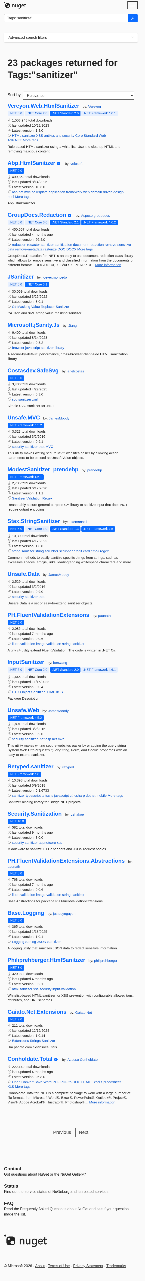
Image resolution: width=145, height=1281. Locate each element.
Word (47, 1082)
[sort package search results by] (78, 96)
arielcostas (76, 371)
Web (102, 135)
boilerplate (40, 192)
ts (43, 795)
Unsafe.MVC (24, 417)
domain (96, 192)
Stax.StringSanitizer (34, 521)
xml (34, 399)
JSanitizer (21, 276)
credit (78, 551)
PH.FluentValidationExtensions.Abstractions (66, 860)
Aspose (87, 215)
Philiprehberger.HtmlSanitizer (46, 960)
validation (53, 644)
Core (79, 135)
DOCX (71, 249)
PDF (55, 1082)
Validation (33, 498)
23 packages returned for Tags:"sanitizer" (63, 69)
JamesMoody (59, 418)
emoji (95, 551)
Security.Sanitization (35, 813)
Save (38, 1082)
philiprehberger (105, 961)
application (57, 192)
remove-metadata (29, 249)
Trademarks (116, 1266)
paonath (104, 616)
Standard (91, 135)
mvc (27, 192)
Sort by (14, 94)
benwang (60, 663)
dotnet (91, 795)
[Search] (133, 18)
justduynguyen (64, 913)
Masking (23, 307)
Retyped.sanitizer (31, 766)
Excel (96, 1082)
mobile (101, 795)
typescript (33, 795)
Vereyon (94, 106)
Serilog (30, 942)
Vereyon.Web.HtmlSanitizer (43, 105)
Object (25, 692)
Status (11, 1186)
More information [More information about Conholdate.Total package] (102, 1102)
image (41, 644)
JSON (41, 942)
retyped (68, 767)
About (40, 1266)
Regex (47, 498)
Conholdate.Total (30, 1058)
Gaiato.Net (83, 1012)
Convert (28, 1082)
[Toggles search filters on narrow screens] (132, 37)
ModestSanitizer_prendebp (43, 469)
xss (59, 842)
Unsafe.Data (24, 574)
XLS (11, 1086)
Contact (12, 1168)
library (59, 348)
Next (83, 1132)
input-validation (64, 989)
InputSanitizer (26, 662)
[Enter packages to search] (66, 18)
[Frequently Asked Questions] (9, 1203)
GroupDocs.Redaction (37, 214)
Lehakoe (77, 814)
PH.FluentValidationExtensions (48, 615)
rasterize (50, 249)
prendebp (94, 470)
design (118, 192)
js (52, 795)
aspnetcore (47, 842)
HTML (16, 135)
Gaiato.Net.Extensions (37, 1011)
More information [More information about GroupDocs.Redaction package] (108, 265)
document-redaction (88, 245)
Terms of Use (59, 1266)
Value (35, 307)
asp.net (17, 192)
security (68, 135)
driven (107, 192)
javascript (32, 348)
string (16, 551)
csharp (79, 795)
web (86, 192)
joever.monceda (55, 277)
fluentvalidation (23, 644)
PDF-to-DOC (70, 1082)
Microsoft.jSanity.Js (34, 324)
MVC (49, 447)
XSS (39, 135)
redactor (33, 245)
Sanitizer (62, 307)
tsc (47, 795)
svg (14, 399)
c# (72, 795)
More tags (30, 140)
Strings (35, 1041)
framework (74, 192)
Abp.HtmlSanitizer (32, 163)
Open (16, 1082)
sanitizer (28, 135)
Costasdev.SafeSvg (33, 370)
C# (14, 307)
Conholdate (89, 1059)
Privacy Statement (88, 1266)
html (11, 197)
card (86, 551)
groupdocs (102, 215)
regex (104, 551)
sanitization (63, 245)
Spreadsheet (111, 1082)
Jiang (72, 325)
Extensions (20, 1041)
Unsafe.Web (23, 710)
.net (42, 447)
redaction (19, 245)
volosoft (77, 164)
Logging (18, 942)
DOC (61, 249)
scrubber (51, 551)
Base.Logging (26, 912)
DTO (15, 692)
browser (18, 348)
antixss (49, 135)
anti (58, 135)
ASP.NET (15, 140)
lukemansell (78, 522)
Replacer (48, 307)
